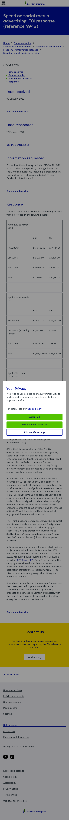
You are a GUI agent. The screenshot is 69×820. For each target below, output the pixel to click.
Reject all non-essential (34, 424)
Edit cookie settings (34, 432)
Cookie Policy (34, 409)
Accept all (34, 417)
